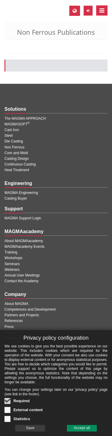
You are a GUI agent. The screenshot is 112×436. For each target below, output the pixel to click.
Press (9, 327)
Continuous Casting (20, 164)
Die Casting (13, 141)
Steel (8, 135)
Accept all (82, 428)
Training (10, 252)
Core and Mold (16, 153)
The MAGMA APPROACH (25, 118)
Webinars (11, 270)
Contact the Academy (21, 281)
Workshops (13, 258)
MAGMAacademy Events (24, 246)
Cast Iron (11, 130)
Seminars (12, 264)
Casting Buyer (15, 198)
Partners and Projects (21, 315)
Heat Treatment (16, 170)
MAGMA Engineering (21, 193)
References (13, 321)
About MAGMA (16, 304)
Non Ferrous (14, 147)
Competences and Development (30, 309)
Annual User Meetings (22, 275)
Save (30, 428)
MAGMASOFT (17, 124)
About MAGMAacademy (23, 241)
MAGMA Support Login (22, 218)
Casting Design (16, 159)
